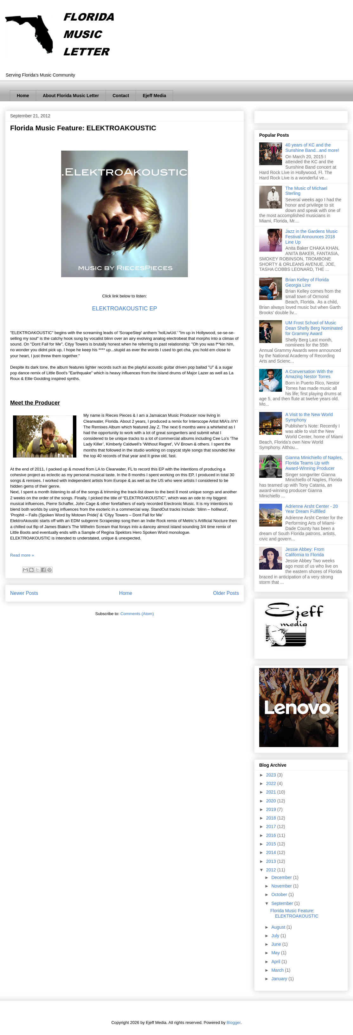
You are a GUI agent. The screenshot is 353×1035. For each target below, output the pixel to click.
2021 (271, 792)
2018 (271, 817)
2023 (271, 774)
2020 (271, 800)
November (282, 885)
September (282, 903)
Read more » (22, 555)
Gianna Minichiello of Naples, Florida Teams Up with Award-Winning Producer (314, 463)
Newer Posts (24, 593)
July (275, 935)
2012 (271, 869)
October (279, 894)
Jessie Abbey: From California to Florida (305, 552)
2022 (271, 783)
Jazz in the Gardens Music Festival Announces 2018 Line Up (312, 237)
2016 (271, 835)
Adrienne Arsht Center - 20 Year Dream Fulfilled (312, 509)
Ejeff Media (154, 95)
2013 (271, 861)
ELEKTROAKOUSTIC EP (124, 308)
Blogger (234, 1022)
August (278, 927)
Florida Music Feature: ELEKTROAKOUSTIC (83, 128)
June (276, 944)
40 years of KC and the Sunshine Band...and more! (312, 147)
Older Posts (226, 593)
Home (23, 95)
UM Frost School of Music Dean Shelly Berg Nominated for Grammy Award (314, 328)
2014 (271, 852)
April (276, 961)
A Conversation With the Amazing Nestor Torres (309, 374)
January (279, 978)
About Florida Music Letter (71, 95)
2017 (271, 826)
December (282, 877)
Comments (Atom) (137, 613)
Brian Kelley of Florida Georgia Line (307, 282)
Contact (120, 95)
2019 (271, 809)
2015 (271, 843)
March (278, 970)
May (276, 952)
